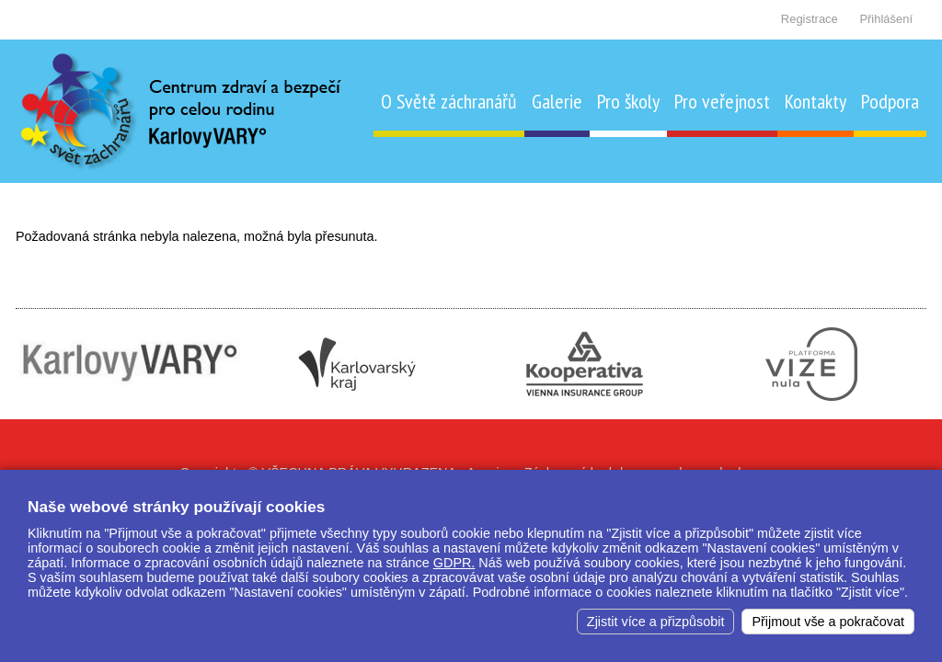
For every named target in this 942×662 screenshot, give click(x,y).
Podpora (890, 101)
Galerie (557, 101)
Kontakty (815, 101)
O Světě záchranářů (449, 101)
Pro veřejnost (722, 101)
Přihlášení (886, 19)
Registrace (809, 19)
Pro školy (628, 101)
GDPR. (454, 562)
